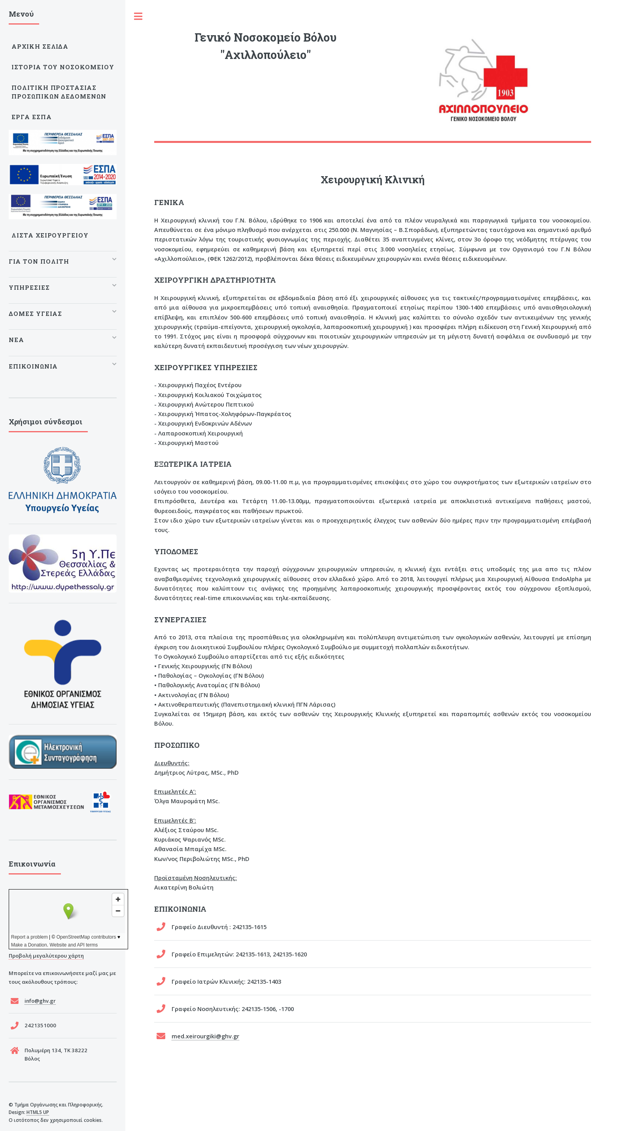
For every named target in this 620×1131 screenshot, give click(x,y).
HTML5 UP (37, 1112)
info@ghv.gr (40, 1000)
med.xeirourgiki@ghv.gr (205, 1036)
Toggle (138, 16)
